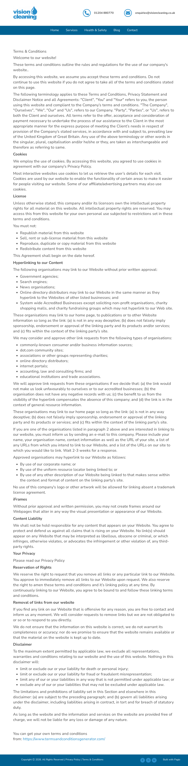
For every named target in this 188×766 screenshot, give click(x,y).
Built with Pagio (171, 759)
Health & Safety (95, 30)
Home (54, 30)
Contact (132, 30)
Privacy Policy (72, 759)
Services (72, 30)
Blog (117, 30)
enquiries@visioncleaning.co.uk (155, 13)
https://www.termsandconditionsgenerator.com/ (64, 739)
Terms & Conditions (92, 759)
